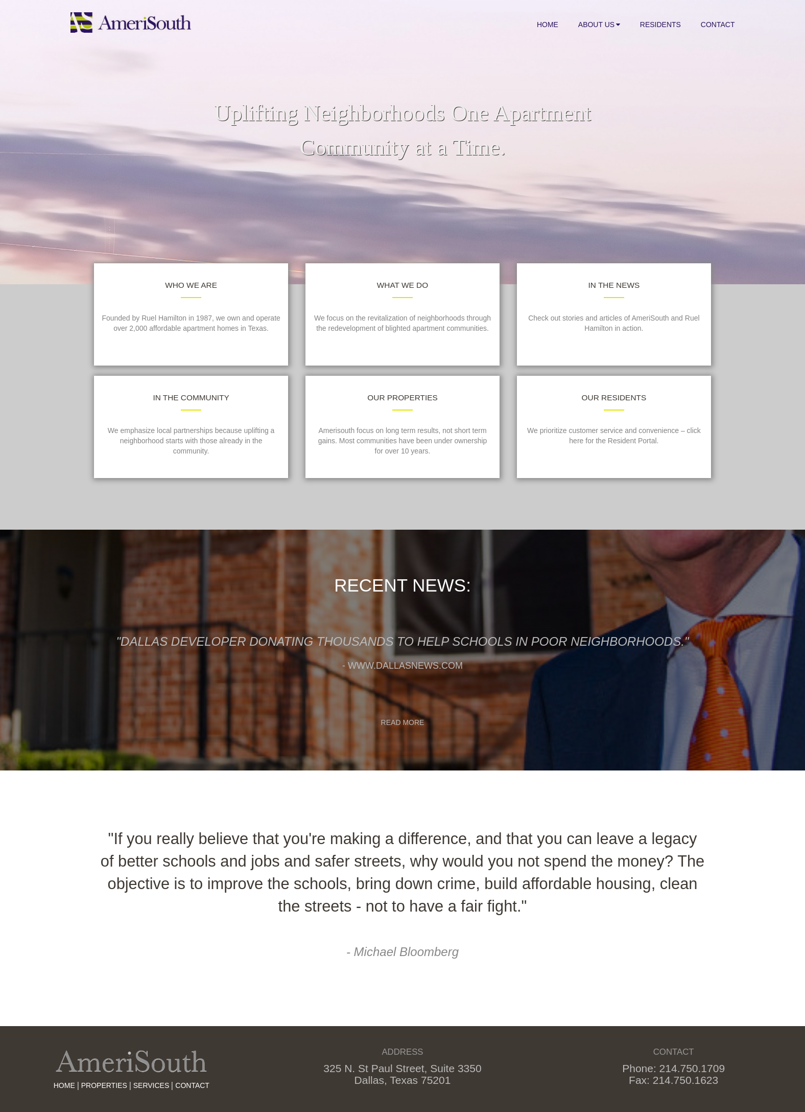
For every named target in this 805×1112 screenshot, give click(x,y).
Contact (718, 24)
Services (151, 1085)
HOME (64, 1085)
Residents (660, 24)
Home (547, 24)
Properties (104, 1085)
